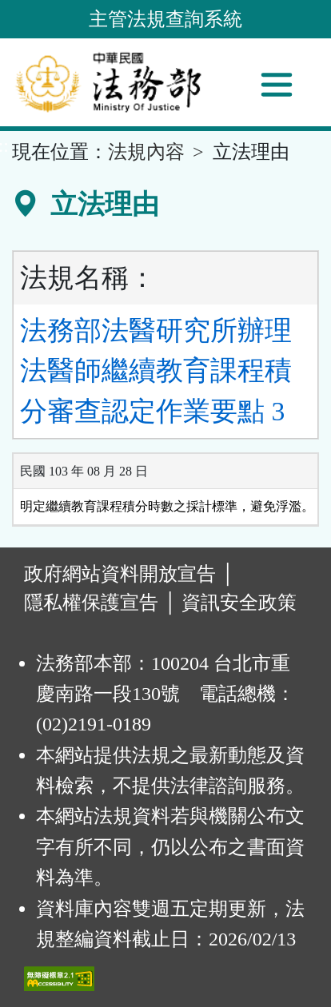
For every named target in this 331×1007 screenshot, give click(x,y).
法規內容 (146, 151)
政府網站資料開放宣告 (120, 573)
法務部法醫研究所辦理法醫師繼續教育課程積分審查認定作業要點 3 (156, 371)
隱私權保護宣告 (91, 602)
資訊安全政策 (239, 602)
